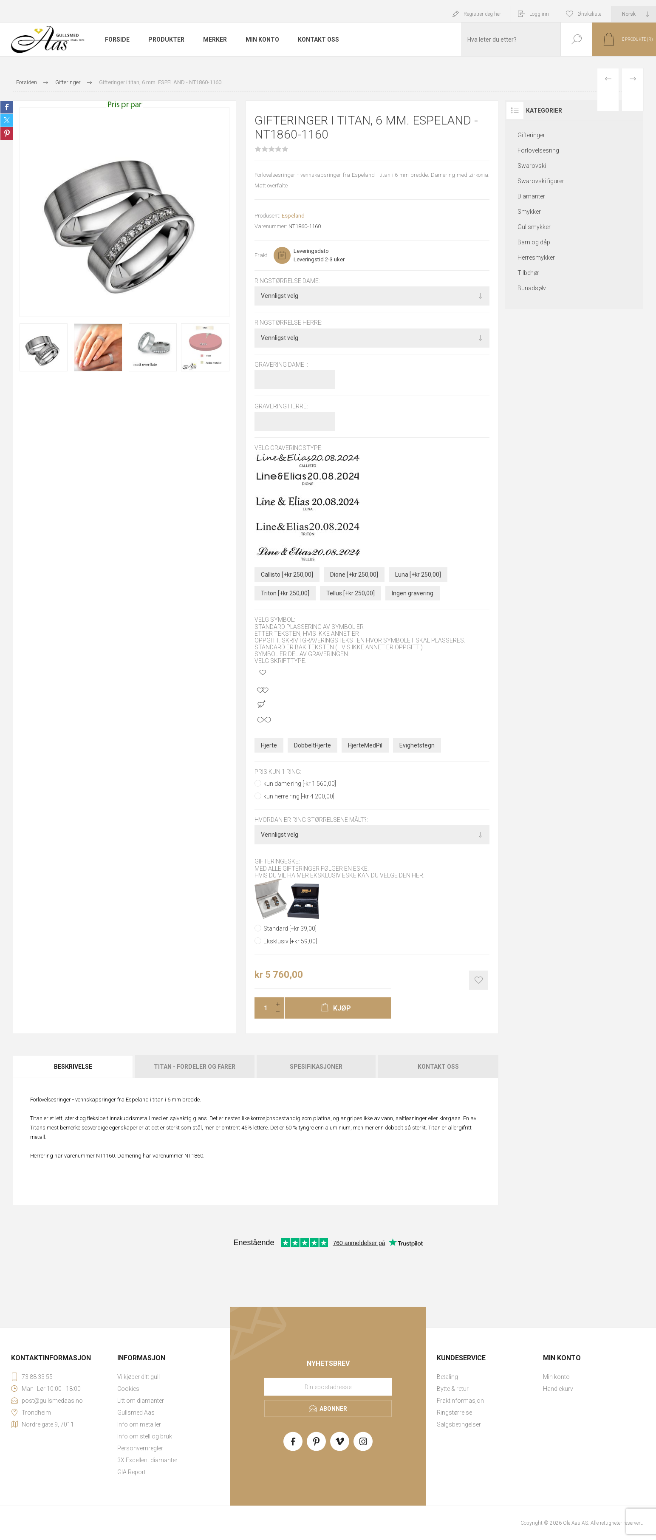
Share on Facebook (6, 107)
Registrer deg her (482, 14)
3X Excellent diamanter (147, 1460)
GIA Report (131, 1472)
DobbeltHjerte (312, 745)
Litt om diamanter (140, 1400)
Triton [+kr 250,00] (285, 593)
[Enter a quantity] (262, 1008)
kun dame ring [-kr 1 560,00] (299, 783)
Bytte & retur (453, 1388)
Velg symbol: (274, 620)
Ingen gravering (412, 593)
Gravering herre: (281, 406)
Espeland (293, 215)
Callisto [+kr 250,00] (287, 574)
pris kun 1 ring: (277, 771)
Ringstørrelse (454, 1412)
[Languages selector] (633, 14)
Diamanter (531, 196)
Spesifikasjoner (316, 1066)
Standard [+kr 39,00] (290, 928)
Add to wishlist (478, 980)
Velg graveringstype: (288, 447)
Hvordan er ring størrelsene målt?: (311, 819)
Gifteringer (531, 135)
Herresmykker (536, 257)
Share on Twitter (6, 120)
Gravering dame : (281, 364)
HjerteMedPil (365, 745)
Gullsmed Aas (136, 1412)
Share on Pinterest (6, 133)
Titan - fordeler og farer (194, 1066)
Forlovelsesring (538, 150)
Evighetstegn (417, 745)
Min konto (556, 1376)
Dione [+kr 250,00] (354, 574)
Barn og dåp (533, 242)
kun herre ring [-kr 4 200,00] (298, 796)
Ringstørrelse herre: (288, 323)
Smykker (529, 211)
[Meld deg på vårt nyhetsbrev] (328, 1387)
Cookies (128, 1388)
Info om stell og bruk (144, 1436)
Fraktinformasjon (460, 1400)
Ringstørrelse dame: (287, 280)
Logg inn (539, 14)
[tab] (73, 1066)
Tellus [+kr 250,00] (350, 593)
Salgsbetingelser (459, 1424)
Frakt (260, 255)
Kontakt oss (438, 1066)
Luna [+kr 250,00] (418, 574)
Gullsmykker (534, 227)
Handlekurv (558, 1388)
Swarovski (531, 165)
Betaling (447, 1376)
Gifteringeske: (277, 861)
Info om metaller (139, 1424)
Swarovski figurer (540, 181)
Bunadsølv (531, 288)
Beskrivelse (73, 1066)
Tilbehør (528, 272)
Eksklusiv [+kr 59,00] (290, 941)
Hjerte (269, 745)
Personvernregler (140, 1448)
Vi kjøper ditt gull (138, 1376)
